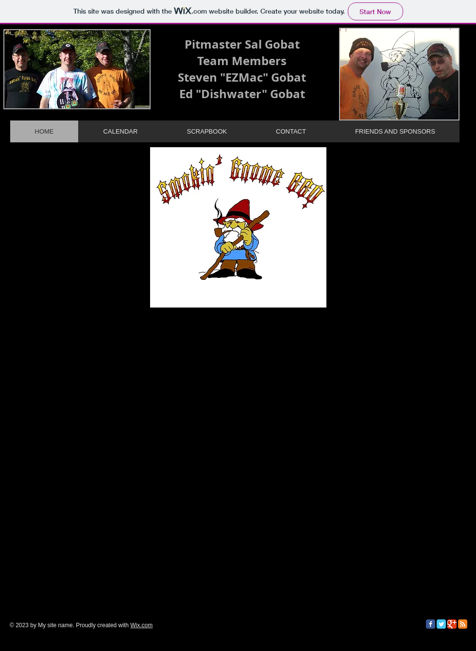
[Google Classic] (452, 624)
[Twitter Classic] (441, 624)
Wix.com (141, 625)
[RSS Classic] (462, 624)
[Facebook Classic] (430, 624)
